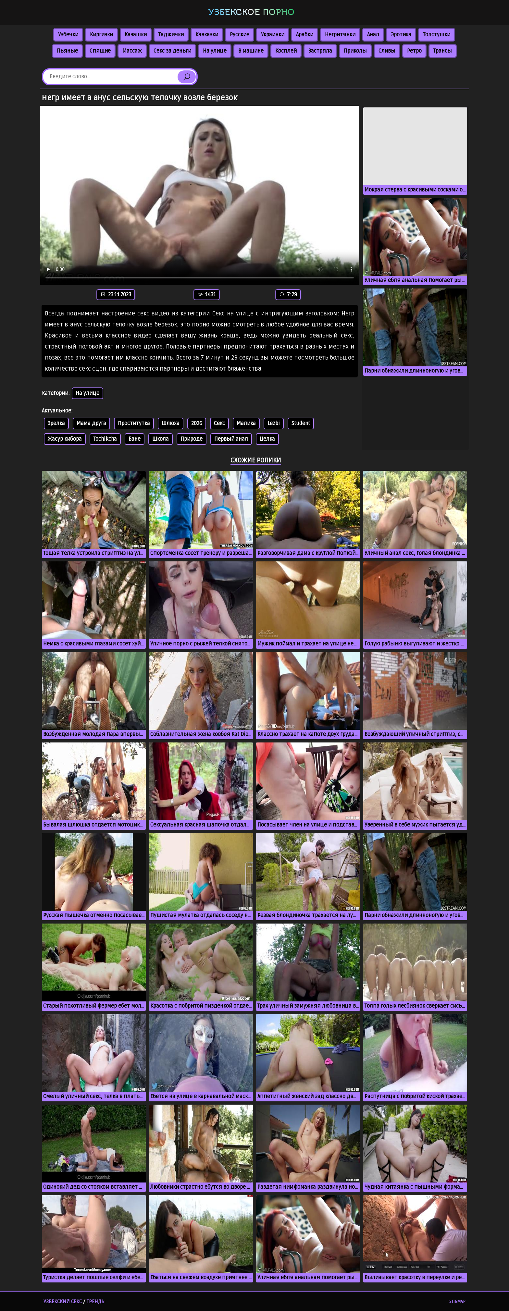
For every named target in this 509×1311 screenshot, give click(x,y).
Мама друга (91, 423)
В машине (251, 51)
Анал (373, 34)
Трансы (442, 51)
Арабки (304, 34)
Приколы (355, 51)
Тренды (96, 1302)
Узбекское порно (251, 12)
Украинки (272, 34)
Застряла (320, 51)
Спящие (100, 51)
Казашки (136, 34)
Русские (239, 34)
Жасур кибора (65, 439)
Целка (267, 439)
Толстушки (436, 34)
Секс (219, 423)
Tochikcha (105, 439)
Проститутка (134, 423)
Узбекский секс (62, 1302)
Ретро (414, 51)
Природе (191, 439)
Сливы (387, 51)
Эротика (401, 34)
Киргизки (101, 34)
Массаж (132, 51)
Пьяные (67, 51)
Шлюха (171, 423)
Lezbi (273, 423)
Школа (160, 439)
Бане (135, 439)
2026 (196, 423)
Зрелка (56, 423)
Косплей (286, 51)
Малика (246, 423)
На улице (215, 51)
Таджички (171, 34)
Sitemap (457, 1301)
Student (301, 423)
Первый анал (231, 439)
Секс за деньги (172, 51)
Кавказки (206, 34)
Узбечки (68, 34)
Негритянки (340, 34)
